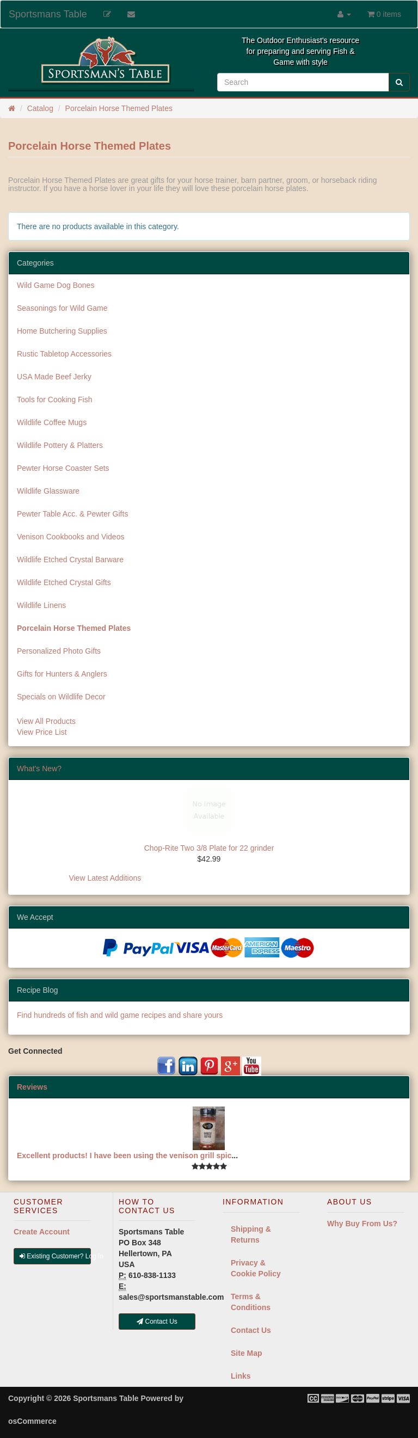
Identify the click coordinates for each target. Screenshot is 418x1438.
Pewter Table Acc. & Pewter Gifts (72, 513)
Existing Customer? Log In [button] (55, 1256)
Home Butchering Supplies (62, 331)
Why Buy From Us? (362, 1223)
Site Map (246, 1353)
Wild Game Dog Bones (55, 285)
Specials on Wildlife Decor (61, 696)
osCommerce (32, 1421)
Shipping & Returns (251, 1234)
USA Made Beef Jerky (54, 376)
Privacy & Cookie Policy (256, 1268)
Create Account (42, 1231)
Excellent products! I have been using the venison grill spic (124, 1155)
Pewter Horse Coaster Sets (63, 468)
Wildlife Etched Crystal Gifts (64, 582)
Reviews (32, 1087)
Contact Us (251, 1330)
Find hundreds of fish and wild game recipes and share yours (120, 1015)
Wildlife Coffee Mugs (52, 422)
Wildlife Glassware (48, 491)
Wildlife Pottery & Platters (60, 445)
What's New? (39, 768)
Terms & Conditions (251, 1302)
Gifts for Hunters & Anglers (62, 673)
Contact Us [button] (157, 1321)
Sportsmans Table (48, 14)
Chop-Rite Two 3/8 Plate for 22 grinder (209, 848)
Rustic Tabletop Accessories (64, 353)
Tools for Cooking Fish (55, 399)
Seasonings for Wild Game (62, 308)
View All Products (46, 721)
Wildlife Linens (41, 605)
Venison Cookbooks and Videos (70, 536)
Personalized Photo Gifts (59, 651)
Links (241, 1376)
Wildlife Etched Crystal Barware (70, 559)
